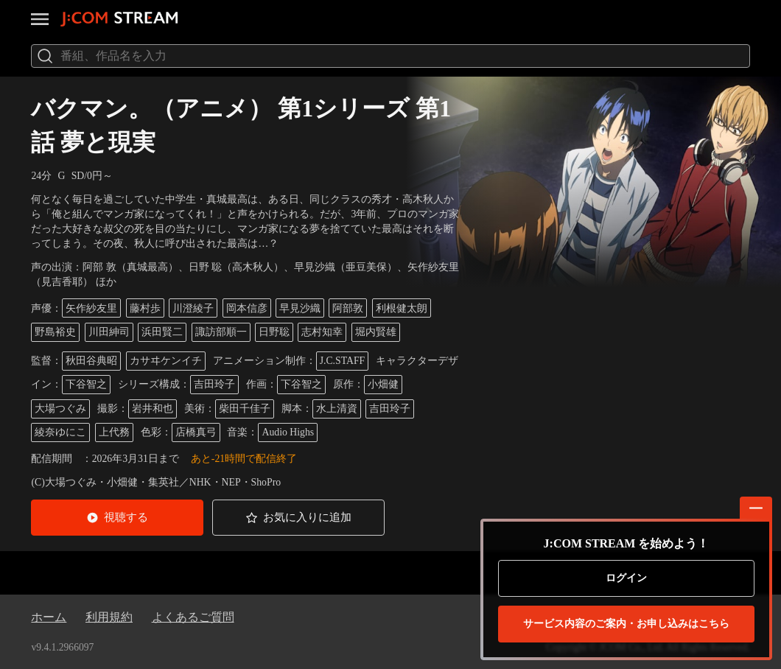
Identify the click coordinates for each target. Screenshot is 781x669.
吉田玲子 (214, 384)
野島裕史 (55, 331)
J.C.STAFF (342, 360)
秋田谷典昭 (91, 360)
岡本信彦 (246, 308)
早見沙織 (300, 308)
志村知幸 (322, 331)
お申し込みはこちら (626, 624)
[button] (117, 518)
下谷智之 (86, 384)
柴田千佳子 (244, 408)
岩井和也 (152, 408)
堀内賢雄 (375, 331)
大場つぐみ (60, 408)
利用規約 (109, 617)
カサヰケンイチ (166, 360)
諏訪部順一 (221, 331)
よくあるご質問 (193, 617)
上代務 (114, 432)
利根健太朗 (401, 308)
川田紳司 (109, 331)
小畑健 (383, 384)
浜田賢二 (162, 331)
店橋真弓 (196, 432)
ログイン (626, 578)
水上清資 (336, 408)
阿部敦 (347, 308)
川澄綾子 (193, 308)
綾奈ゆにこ (60, 432)
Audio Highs (288, 432)
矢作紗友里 (91, 308)
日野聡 (274, 331)
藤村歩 (145, 308)
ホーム (48, 617)
